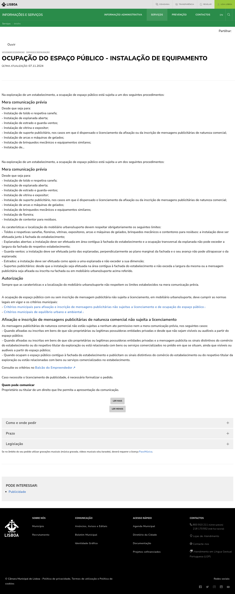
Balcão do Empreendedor (53, 368)
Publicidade (17, 492)
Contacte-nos (201, 544)
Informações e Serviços (22, 15)
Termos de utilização (84, 578)
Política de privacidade (56, 578)
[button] (228, 15)
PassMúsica (145, 451)
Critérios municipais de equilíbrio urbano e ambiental (43, 312)
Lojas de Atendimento (206, 536)
